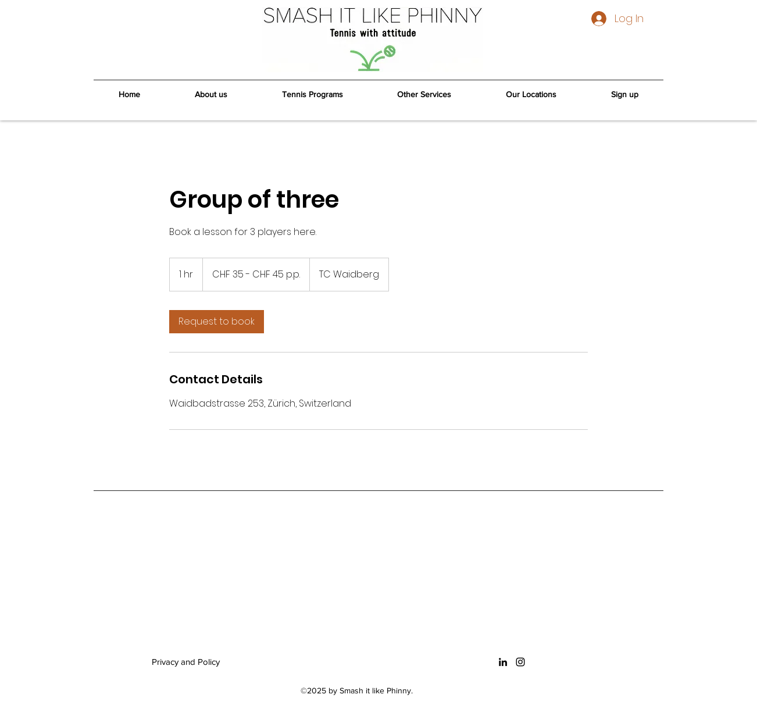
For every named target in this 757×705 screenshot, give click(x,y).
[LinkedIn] (503, 662)
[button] (312, 95)
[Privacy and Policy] (201, 662)
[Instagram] (520, 662)
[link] (216, 321)
